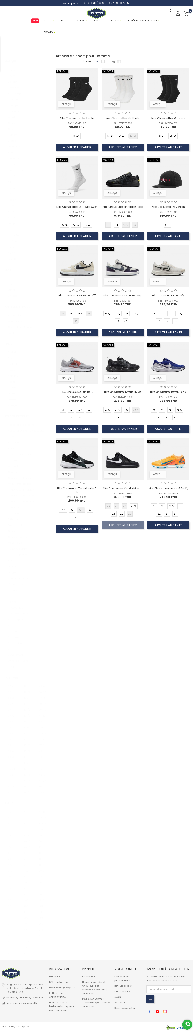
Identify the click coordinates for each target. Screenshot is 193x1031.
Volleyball (13, 403)
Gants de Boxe (16, 540)
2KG (25, 898)
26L (41, 921)
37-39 (42, 742)
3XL (10, 868)
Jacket (12, 564)
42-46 (42, 827)
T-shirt (11, 664)
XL (9, 850)
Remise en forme (18, 611)
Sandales (13, 635)
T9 (40, 850)
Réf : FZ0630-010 (123, 494)
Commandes (122, 992)
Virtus (11, 244)
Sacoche (13, 623)
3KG (25, 903)
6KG (25, 921)
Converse (13, 108)
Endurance (14, 144)
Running (12, 385)
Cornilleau (14, 114)
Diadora (12, 132)
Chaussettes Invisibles (21, 487)
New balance (16, 167)
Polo (10, 593)
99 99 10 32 (105, 3)
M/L (41, 784)
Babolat (12, 79)
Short (11, 646)
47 (24, 766)
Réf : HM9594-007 (168, 302)
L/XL (10, 845)
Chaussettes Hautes (19, 481)
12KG (26, 939)
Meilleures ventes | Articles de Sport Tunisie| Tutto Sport (96, 1003)
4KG (25, 909)
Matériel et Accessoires (143, 21)
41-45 (42, 809)
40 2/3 (11, 772)
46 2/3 (26, 760)
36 (9, 689)
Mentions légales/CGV (62, 988)
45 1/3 (26, 742)
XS (9, 809)
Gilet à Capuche (17, 552)
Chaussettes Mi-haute (21, 493)
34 (9, 892)
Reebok (12, 197)
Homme (48, 21)
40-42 (42, 748)
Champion (14, 103)
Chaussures (15, 319)
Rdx (10, 191)
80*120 (42, 839)
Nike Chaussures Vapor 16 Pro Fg (168, 489)
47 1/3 (26, 772)
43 (24, 701)
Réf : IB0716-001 (122, 302)
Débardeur (14, 517)
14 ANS (26, 868)
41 (9, 778)
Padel (11, 379)
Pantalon (13, 587)
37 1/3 (11, 719)
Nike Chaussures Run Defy (168, 297)
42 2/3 (26, 695)
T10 (40, 856)
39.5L (42, 915)
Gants (11, 528)
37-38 (42, 695)
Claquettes (14, 511)
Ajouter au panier (77, 148)
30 (9, 880)
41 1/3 (11, 784)
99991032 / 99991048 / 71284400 (24, 998)
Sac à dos (14, 629)
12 (24, 827)
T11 (40, 862)
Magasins (54, 977)
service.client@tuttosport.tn (22, 1004)
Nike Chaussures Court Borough (122, 297)
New (35, 22)
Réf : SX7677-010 (77, 124)
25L (41, 880)
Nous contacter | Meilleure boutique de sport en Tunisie (62, 1007)
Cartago (13, 97)
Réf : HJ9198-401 (168, 398)
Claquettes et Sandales (21, 324)
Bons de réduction (125, 1009)
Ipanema (13, 156)
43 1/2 (26, 707)
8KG (25, 927)
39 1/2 (11, 754)
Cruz (10, 126)
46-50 (26, 951)
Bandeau (13, 440)
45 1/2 (26, 748)
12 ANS (26, 856)
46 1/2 (42, 737)
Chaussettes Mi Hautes (21, 499)
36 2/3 (11, 701)
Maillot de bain (16, 582)
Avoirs (118, 998)
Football (12, 361)
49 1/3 (42, 683)
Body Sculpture (16, 91)
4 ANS (26, 833)
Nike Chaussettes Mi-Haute (77, 119)
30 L (41, 903)
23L (41, 945)
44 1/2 (26, 725)
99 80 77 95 (122, 3)
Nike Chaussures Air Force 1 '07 (77, 297)
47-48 (42, 731)
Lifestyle (12, 367)
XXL (10, 862)
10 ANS (26, 850)
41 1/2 (11, 790)
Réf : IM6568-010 (123, 213)
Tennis (12, 391)
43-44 (42, 719)
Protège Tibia (16, 605)
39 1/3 (11, 748)
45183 (42, 790)
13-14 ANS (26, 862)
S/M (10, 821)
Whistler (12, 256)
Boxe (11, 356)
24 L (41, 833)
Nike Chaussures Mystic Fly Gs (122, 393)
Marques (114, 21)
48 (24, 784)
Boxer (11, 446)
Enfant (81, 21)
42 (24, 683)
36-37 (42, 689)
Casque (12, 458)
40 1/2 (11, 766)
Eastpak (12, 138)
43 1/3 (26, 713)
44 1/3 (42, 778)
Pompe (12, 599)
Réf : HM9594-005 (77, 398)
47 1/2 (26, 778)
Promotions (89, 977)
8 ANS (26, 845)
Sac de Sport (15, 617)
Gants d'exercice (18, 534)
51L (40, 939)
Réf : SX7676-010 (168, 124)
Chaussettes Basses (20, 475)
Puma (11, 185)
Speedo (12, 215)
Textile (11, 330)
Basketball (14, 350)
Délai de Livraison (59, 983)
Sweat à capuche (18, 658)
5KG (25, 915)
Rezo (11, 203)
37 (9, 707)
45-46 (42, 725)
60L (41, 892)
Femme (65, 21)
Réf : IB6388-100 (77, 302)
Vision (11, 250)
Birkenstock (14, 85)
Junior (11, 287)
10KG (26, 933)
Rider (11, 209)
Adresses (119, 1003)
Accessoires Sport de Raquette (26, 428)
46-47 (42, 766)
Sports (98, 21)
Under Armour (16, 232)
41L (40, 909)
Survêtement (15, 652)
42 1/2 (26, 689)
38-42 (42, 821)
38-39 (42, 701)
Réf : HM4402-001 (123, 398)
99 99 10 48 (89, 3)
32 (9, 886)
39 (9, 742)
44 (25, 719)
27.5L (41, 927)
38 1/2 (11, 731)
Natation (13, 373)
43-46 (26, 874)
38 (9, 725)
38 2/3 (11, 737)
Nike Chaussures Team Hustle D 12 (77, 491)
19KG (41, 898)
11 (24, 821)
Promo (48, 33)
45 (24, 737)
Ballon (11, 434)
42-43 (42, 772)
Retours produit (123, 986)
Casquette (14, 464)
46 (24, 754)
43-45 (42, 754)
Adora (11, 73)
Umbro (12, 226)
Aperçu (67, 104)
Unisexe (12, 293)
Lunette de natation (19, 576)
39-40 (42, 707)
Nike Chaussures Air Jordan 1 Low (123, 208)
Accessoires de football (22, 422)
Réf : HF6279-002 (76, 498)
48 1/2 (26, 790)
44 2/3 (26, 731)
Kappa (12, 162)
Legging (12, 570)
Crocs (11, 120)
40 (9, 760)
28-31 (42, 868)
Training (12, 397)
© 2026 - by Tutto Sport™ (16, 1026)
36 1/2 (11, 695)
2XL (10, 856)
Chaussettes (15, 469)
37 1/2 (11, 713)
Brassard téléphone (19, 452)
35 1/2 (11, 683)
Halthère (13, 558)
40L (41, 933)
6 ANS (26, 839)
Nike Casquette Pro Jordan (168, 208)
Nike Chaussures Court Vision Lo (122, 489)
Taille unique (11, 874)
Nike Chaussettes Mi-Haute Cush (76, 208)
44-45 (42, 760)
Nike (10, 179)
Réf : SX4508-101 (77, 213)
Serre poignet (16, 641)
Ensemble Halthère (19, 523)
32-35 (42, 874)
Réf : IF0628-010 (168, 213)
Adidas (12, 67)
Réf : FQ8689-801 (168, 494)
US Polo (12, 238)
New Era (12, 173)
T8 (40, 845)
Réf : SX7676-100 (123, 124)
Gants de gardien (18, 546)
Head (11, 150)
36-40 (26, 945)
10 (24, 815)
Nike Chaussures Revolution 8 (168, 393)
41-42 (42, 713)
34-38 (42, 815)
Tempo (12, 221)
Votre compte (125, 970)
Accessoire (14, 313)
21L (40, 886)
